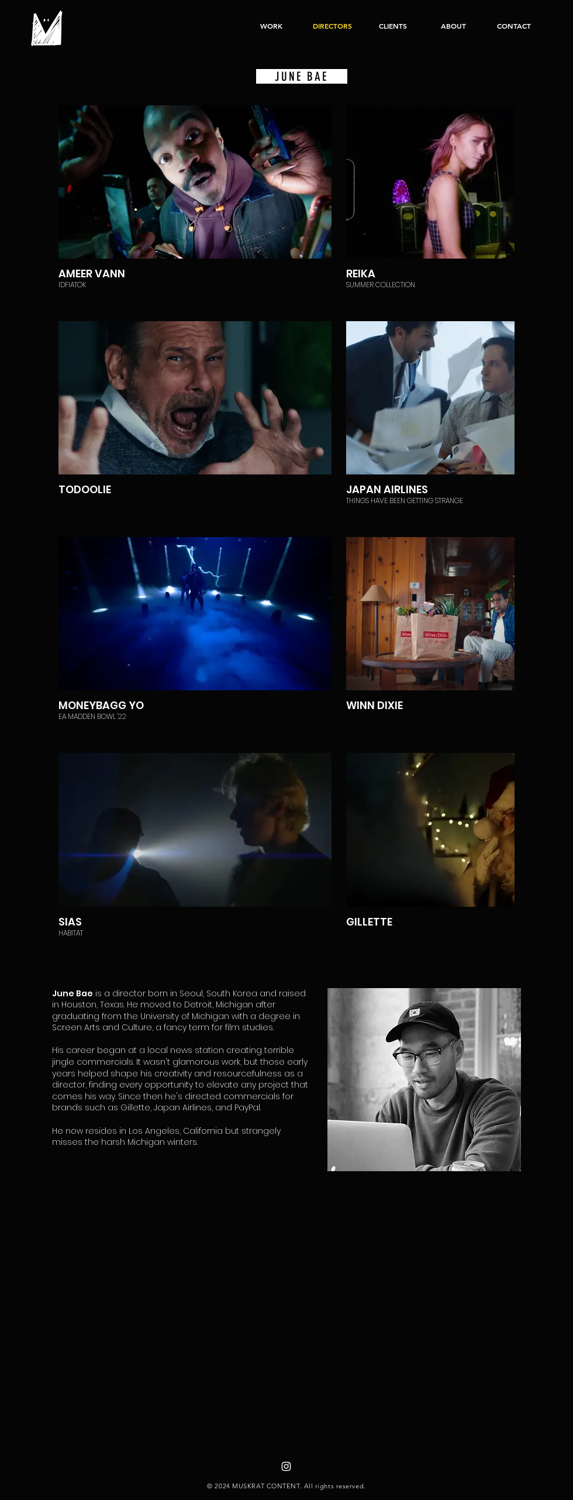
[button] (271, 26)
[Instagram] (286, 1466)
